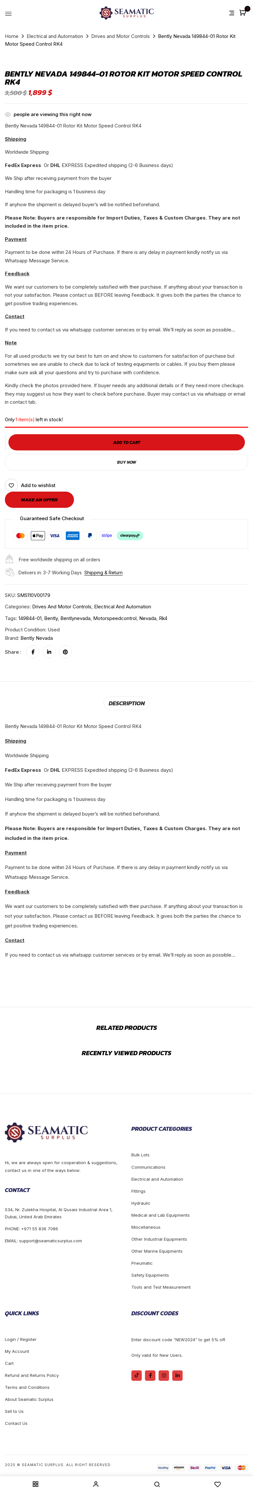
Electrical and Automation (55, 36)
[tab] (126, 702)
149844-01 (30, 618)
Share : (13, 652)
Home (11, 36)
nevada (147, 618)
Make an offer (39, 499)
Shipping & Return (103, 572)
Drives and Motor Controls (120, 36)
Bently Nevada (36, 638)
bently (51, 618)
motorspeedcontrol (115, 618)
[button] (243, 13)
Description (126, 702)
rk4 (163, 618)
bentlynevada (75, 618)
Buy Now (126, 462)
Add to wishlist (38, 485)
